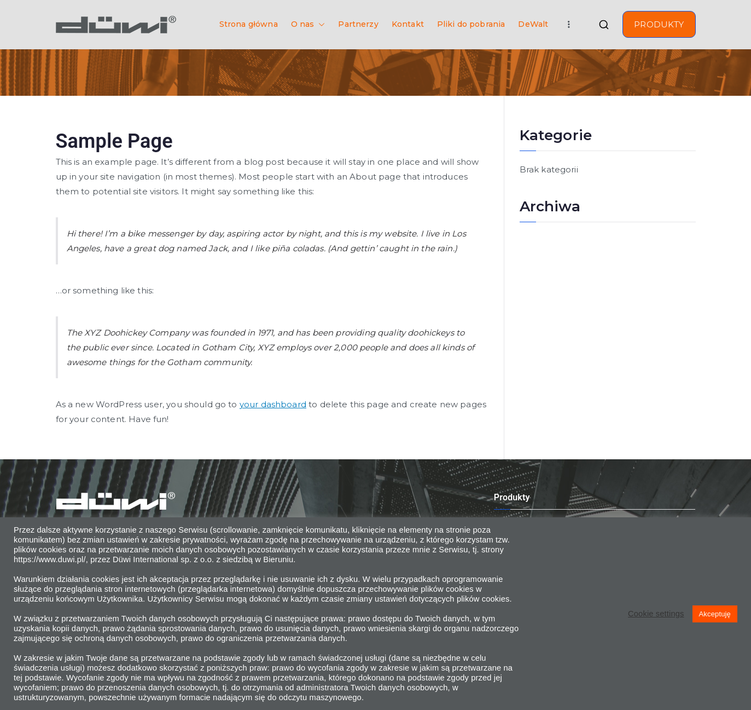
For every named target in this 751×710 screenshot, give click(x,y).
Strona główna (248, 24)
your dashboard (273, 404)
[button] (319, 24)
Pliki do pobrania (471, 24)
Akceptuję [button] (715, 614)
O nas (308, 24)
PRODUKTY (659, 24)
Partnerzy (358, 24)
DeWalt (533, 24)
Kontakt (408, 24)
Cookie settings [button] (656, 613)
